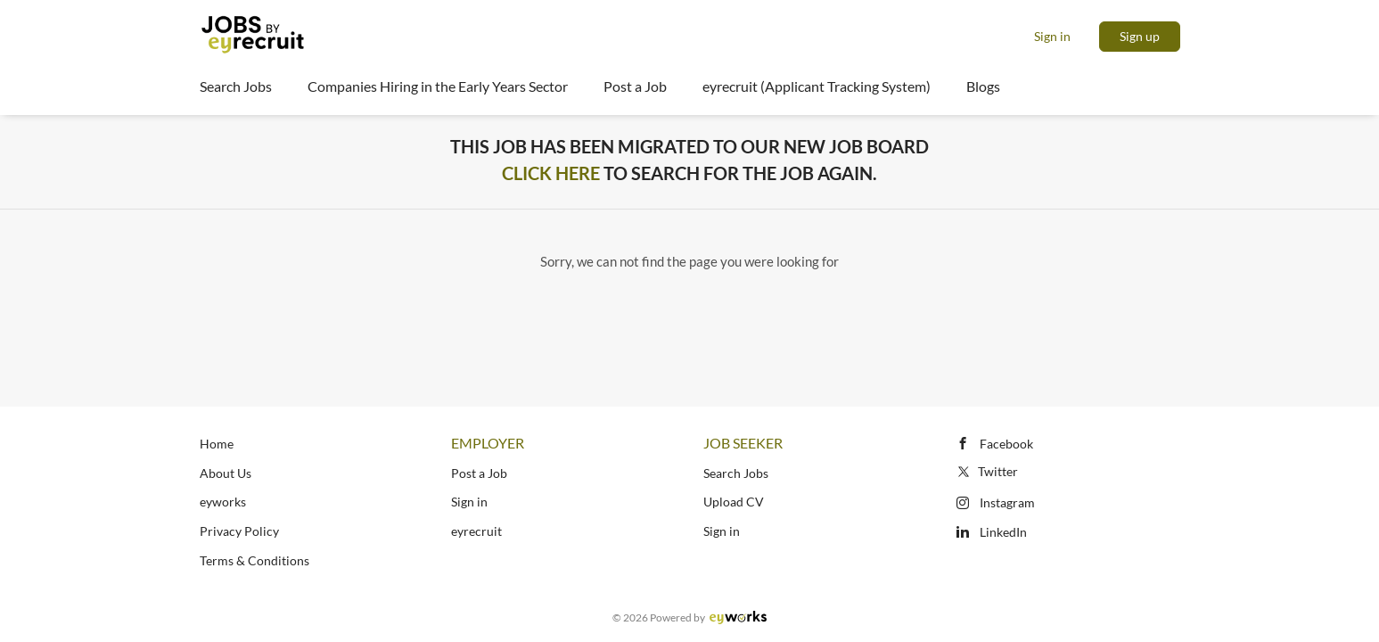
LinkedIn (1003, 531)
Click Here (551, 173)
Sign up (1140, 36)
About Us (225, 473)
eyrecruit (476, 531)
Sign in (1052, 36)
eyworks (223, 501)
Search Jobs (735, 473)
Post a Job (479, 473)
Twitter (986, 471)
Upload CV (733, 501)
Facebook (1006, 443)
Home (217, 443)
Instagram (1007, 502)
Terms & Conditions (254, 560)
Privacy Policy (239, 531)
